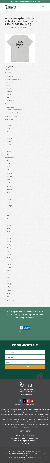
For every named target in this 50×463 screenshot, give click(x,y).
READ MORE (34, 427)
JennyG (8, 225)
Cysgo (8, 196)
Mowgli (8, 248)
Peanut (8, 264)
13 (22, 336)
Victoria (9, 151)
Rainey (8, 267)
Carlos (8, 186)
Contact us (25, 443)
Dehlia (8, 199)
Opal (8, 258)
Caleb (8, 183)
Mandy (8, 245)
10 (25, 334)
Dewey (8, 202)
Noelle (8, 141)
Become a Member (18, 438)
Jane (7, 219)
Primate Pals (33, 438)
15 (26, 336)
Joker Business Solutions (34, 459)
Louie (8, 232)
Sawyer (9, 274)
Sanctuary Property (11, 116)
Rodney (9, 148)
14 (24, 336)
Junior (8, 228)
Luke (8, 235)
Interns (8, 94)
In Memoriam (9, 76)
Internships (30, 441)
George (9, 206)
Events (7, 70)
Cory (8, 122)
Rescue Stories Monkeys (14, 113)
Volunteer (19, 441)
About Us (20, 436)
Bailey (8, 163)
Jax (7, 222)
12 (29, 334)
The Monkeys (9, 158)
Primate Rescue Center (14, 27)
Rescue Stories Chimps (14, 110)
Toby (8, 287)
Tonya (8, 290)
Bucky (8, 180)
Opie (8, 261)
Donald (8, 125)
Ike (7, 132)
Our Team (8, 92)
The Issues (30, 436)
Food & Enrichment (11, 73)
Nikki (8, 251)
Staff (8, 97)
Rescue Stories (10, 107)
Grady (8, 209)
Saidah (8, 271)
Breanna (9, 173)
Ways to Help (9, 300)
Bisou (8, 167)
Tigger (8, 88)
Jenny (8, 135)
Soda (8, 280)
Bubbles (9, 176)
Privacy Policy (37, 457)
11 (27, 334)
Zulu (7, 154)
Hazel (8, 128)
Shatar (8, 277)
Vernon (8, 293)
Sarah (8, 85)
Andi (7, 160)
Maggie (9, 241)
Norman (9, 254)
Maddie (9, 238)
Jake (7, 215)
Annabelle (9, 82)
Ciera (8, 193)
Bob (7, 170)
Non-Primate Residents (13, 79)
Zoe (7, 296)
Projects (8, 104)
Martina (9, 138)
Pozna (8, 145)
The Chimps (9, 119)
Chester (9, 189)
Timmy (8, 283)
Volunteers (10, 101)
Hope (8, 212)
